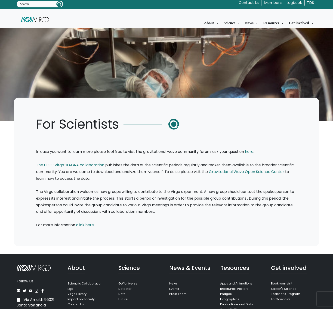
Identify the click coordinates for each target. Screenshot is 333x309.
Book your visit (281, 283)
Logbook (294, 2)
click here (85, 225)
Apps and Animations (236, 283)
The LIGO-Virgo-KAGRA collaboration (70, 165)
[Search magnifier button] (59, 4)
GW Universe (128, 283)
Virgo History (77, 294)
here (249, 151)
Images (226, 294)
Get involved (301, 23)
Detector (125, 289)
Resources (273, 23)
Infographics (229, 299)
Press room (178, 294)
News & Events (189, 268)
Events (174, 289)
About (211, 23)
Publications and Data (236, 304)
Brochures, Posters (234, 289)
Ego (70, 289)
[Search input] (38, 4)
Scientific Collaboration (85, 283)
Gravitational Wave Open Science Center (246, 171)
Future (123, 299)
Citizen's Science (283, 289)
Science (232, 23)
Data (122, 294)
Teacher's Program (285, 294)
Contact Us (249, 2)
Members (273, 2)
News (252, 23)
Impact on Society (81, 299)
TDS (310, 2)
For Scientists (280, 299)
